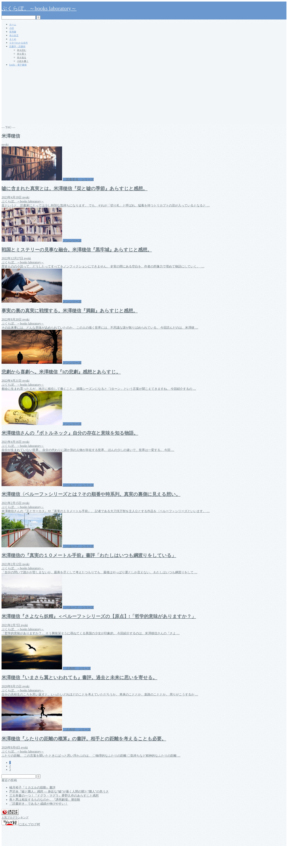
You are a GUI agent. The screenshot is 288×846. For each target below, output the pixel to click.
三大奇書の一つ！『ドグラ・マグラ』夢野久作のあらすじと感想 (54, 795)
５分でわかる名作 (18, 42)
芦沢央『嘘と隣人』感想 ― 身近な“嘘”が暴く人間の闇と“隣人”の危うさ (59, 791)
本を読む (21, 50)
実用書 (12, 31)
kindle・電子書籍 (18, 64)
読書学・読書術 (17, 46)
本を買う (21, 53)
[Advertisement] (144, 97)
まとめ (12, 39)
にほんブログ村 (21, 824)
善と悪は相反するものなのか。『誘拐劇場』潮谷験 (44, 799)
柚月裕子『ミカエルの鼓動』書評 (32, 787)
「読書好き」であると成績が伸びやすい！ (38, 803)
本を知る (21, 57)
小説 (11, 28)
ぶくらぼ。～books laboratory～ (39, 8)
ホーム (12, 24)
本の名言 (14, 35)
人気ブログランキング (15, 817)
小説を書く (23, 61)
